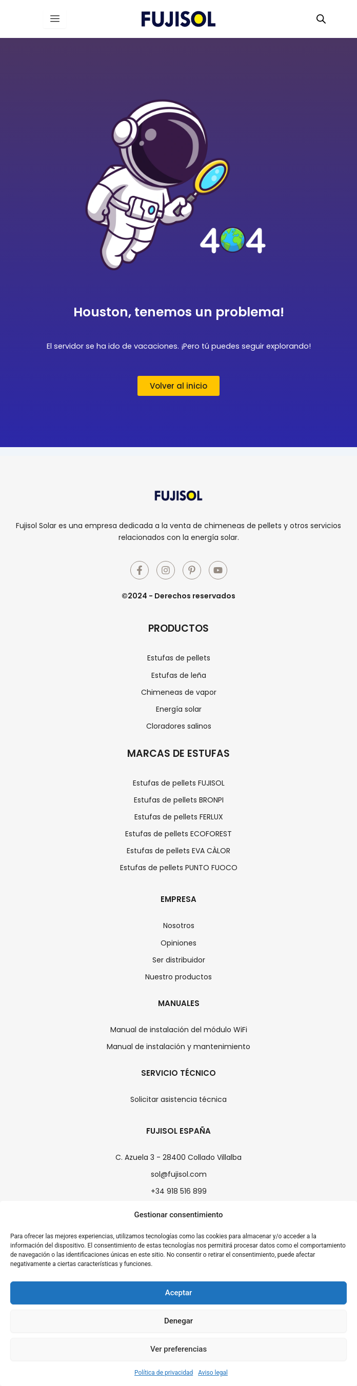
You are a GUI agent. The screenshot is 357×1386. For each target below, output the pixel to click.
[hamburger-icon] (54, 19)
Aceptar (178, 1292)
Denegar (178, 1320)
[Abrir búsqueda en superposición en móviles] (321, 19)
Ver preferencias (178, 1349)
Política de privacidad (163, 1372)
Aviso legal (213, 1372)
